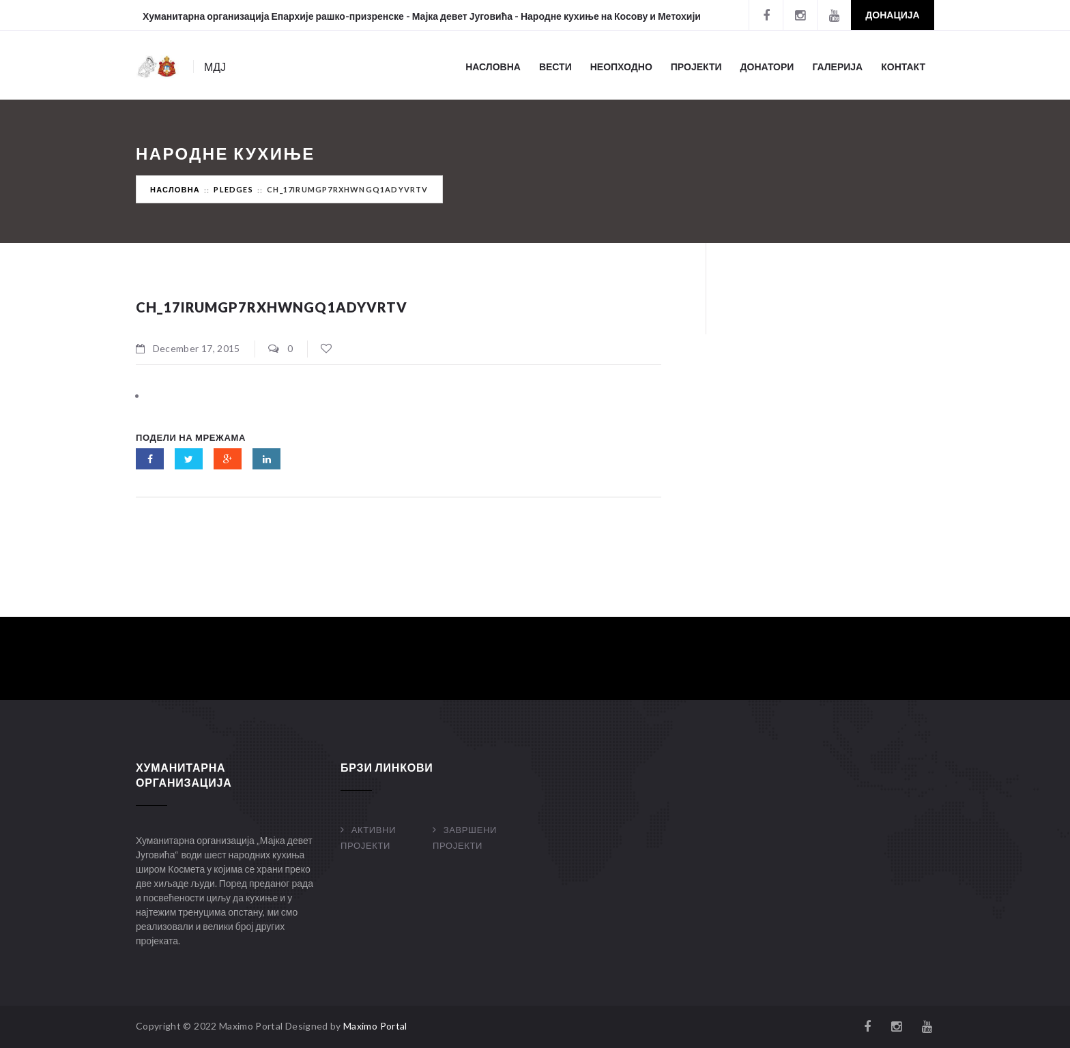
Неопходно (621, 66)
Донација (892, 14)
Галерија (837, 66)
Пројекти (696, 66)
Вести (555, 66)
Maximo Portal (375, 1026)
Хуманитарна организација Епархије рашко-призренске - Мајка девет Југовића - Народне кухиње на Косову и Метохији (422, 16)
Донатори (767, 66)
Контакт (903, 66)
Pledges (233, 189)
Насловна (493, 66)
